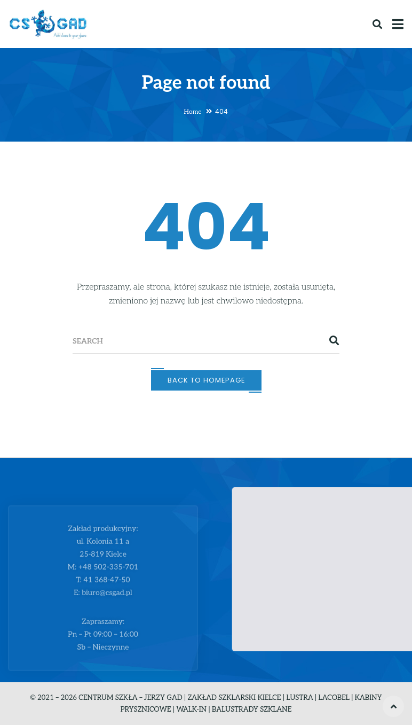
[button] (339, 559)
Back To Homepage (206, 380)
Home (193, 112)
